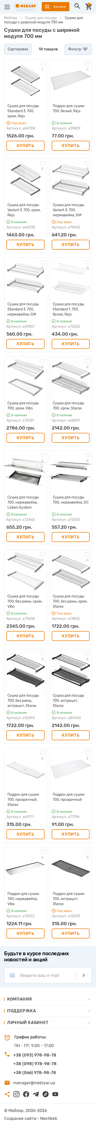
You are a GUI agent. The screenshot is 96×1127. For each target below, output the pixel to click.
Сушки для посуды (41, 18)
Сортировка (18, 49)
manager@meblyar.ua (34, 1082)
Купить (25, 145)
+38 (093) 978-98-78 (34, 1055)
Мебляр (10, 18)
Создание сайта (20, 1118)
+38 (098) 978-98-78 (35, 1063)
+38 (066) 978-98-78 (34, 1072)
